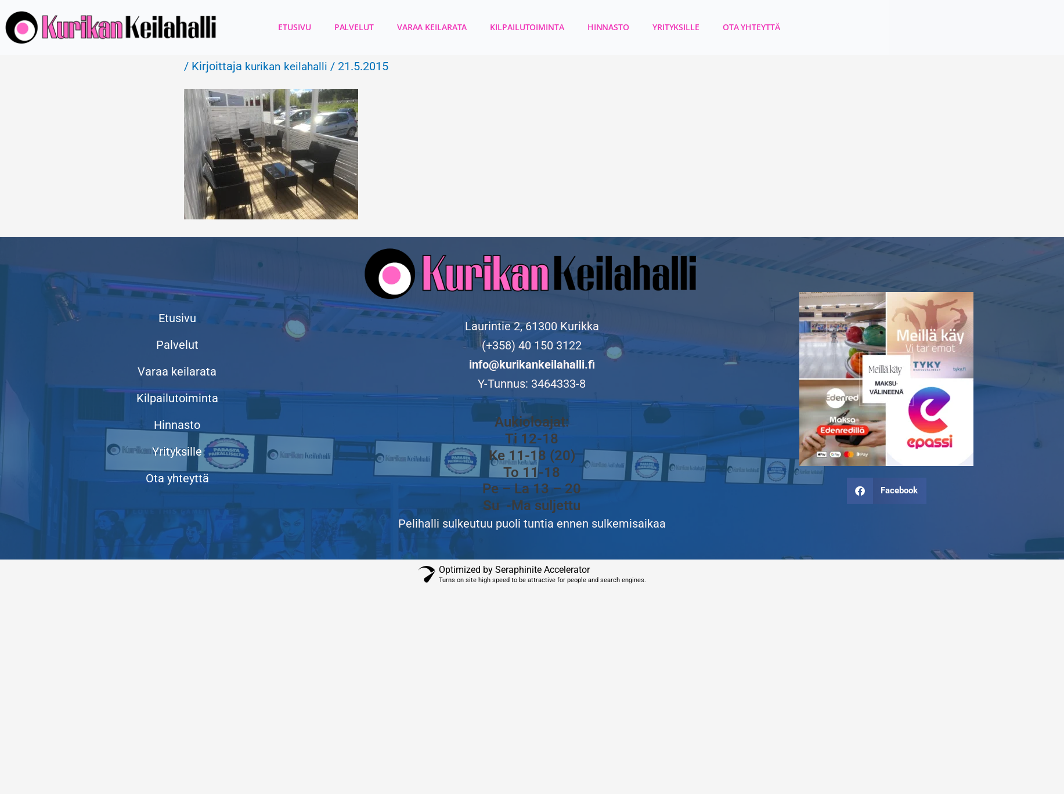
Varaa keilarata (432, 27)
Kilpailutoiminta (527, 27)
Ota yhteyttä (751, 27)
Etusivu (294, 27)
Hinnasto (608, 27)
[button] (887, 491)
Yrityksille (675, 27)
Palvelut (354, 27)
